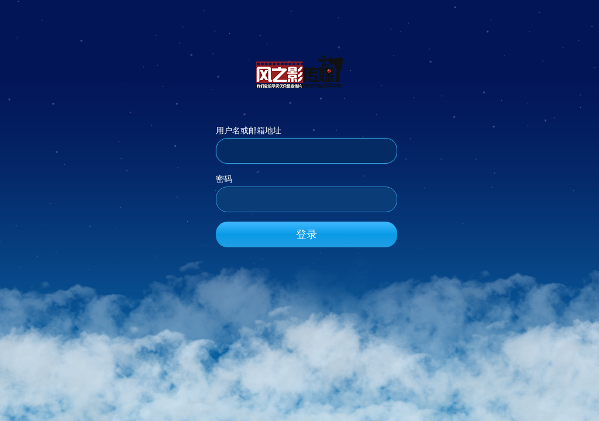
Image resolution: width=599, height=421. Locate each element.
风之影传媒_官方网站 (299, 71)
